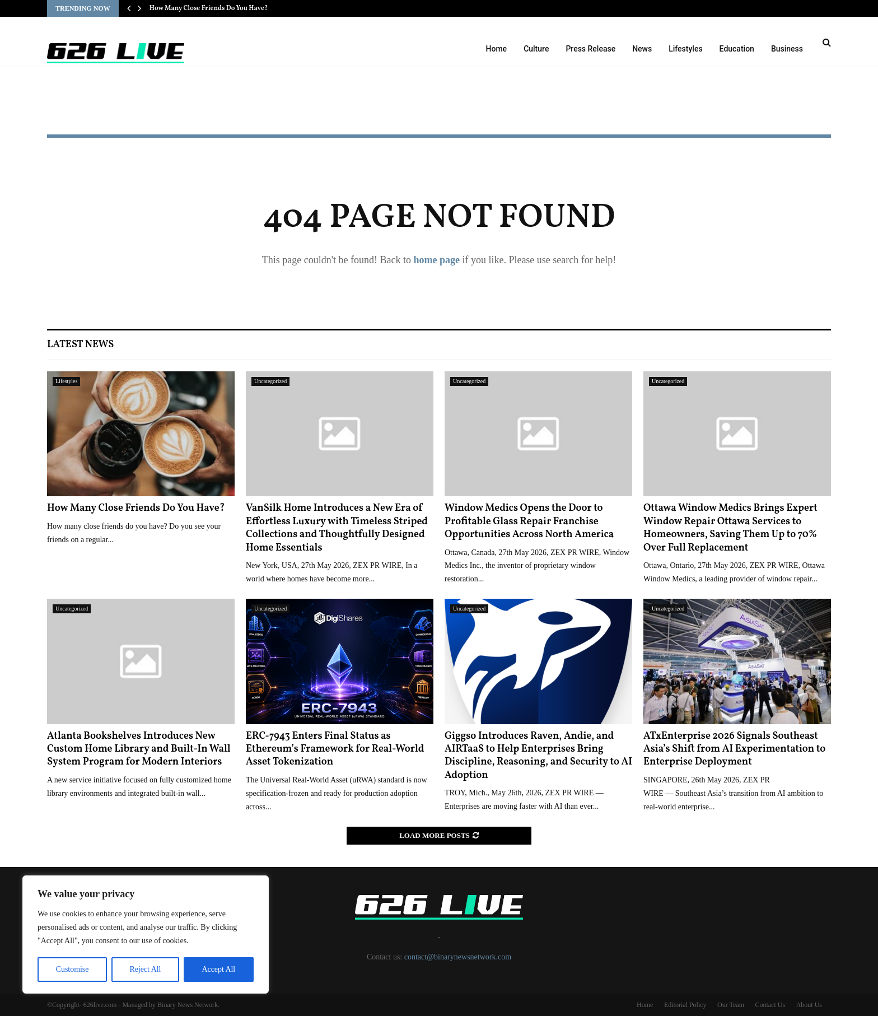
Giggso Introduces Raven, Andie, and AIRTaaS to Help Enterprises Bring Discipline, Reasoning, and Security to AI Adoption (538, 755)
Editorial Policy (685, 1005)
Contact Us (770, 1005)
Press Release (590, 48)
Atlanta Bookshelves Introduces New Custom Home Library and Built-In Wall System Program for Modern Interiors (139, 749)
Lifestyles (685, 48)
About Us (809, 1005)
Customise (71, 969)
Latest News (80, 345)
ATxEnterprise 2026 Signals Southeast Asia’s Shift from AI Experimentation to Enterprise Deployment (734, 749)
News (642, 48)
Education (737, 48)
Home (496, 48)
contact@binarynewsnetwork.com (457, 957)
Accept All (218, 969)
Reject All (145, 969)
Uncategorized (270, 381)
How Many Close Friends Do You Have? (209, 8)
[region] (145, 935)
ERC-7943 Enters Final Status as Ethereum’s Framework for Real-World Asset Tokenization (335, 749)
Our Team (730, 1005)
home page (436, 259)
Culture (536, 48)
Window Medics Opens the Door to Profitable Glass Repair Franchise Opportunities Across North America (529, 521)
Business (787, 48)
